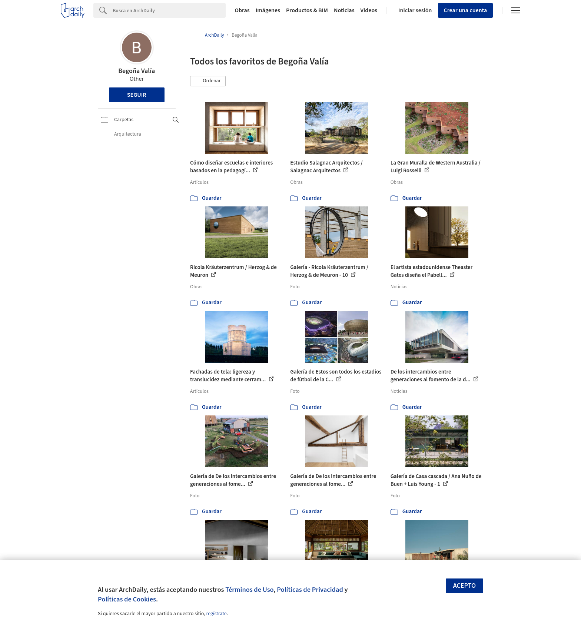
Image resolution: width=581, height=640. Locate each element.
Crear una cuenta (465, 10)
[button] (208, 81)
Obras (242, 10)
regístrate (216, 613)
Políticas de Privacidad (310, 589)
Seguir (136, 95)
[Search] (169, 10)
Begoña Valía (136, 71)
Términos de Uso (249, 589)
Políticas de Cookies (127, 599)
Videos (369, 10)
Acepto (464, 585)
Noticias (344, 10)
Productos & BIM (307, 10)
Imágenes (268, 10)
